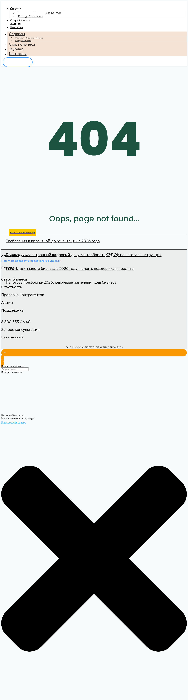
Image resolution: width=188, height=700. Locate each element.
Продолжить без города (13, 426)
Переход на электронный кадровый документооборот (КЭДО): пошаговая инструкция (83, 259)
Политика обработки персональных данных (30, 265)
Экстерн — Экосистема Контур (29, 42)
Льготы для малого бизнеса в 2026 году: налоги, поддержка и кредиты (70, 273)
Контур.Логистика (30, 17)
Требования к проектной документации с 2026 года (53, 245)
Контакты (19, 31)
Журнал (17, 26)
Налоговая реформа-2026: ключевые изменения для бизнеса (61, 286)
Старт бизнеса (23, 21)
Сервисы (18, 9)
